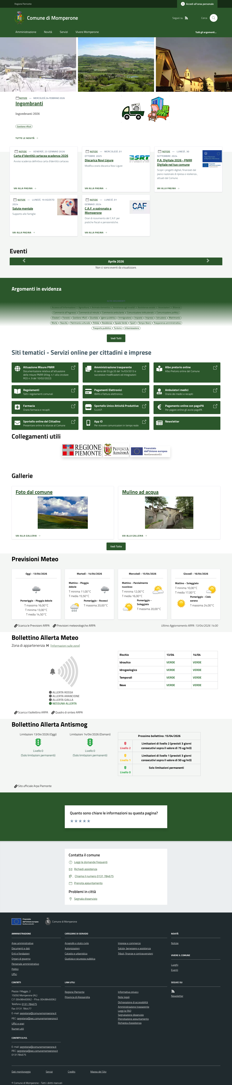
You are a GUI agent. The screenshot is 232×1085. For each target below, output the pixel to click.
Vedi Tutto (116, 546)
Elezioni (56, 317)
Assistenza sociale (146, 307)
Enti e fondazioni (20, 953)
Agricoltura (83, 307)
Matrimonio (174, 317)
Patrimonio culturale (80, 322)
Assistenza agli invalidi (124, 307)
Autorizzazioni (72, 948)
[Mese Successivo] (208, 261)
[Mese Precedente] (24, 261)
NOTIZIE (23, 98)
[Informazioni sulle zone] (65, 646)
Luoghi (174, 965)
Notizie (175, 943)
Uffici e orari (18, 1023)
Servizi (64, 32)
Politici (15, 969)
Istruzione (161, 317)
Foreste (66, 317)
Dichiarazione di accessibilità (133, 1002)
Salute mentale (22, 208)
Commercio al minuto (89, 312)
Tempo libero (144, 322)
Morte (54, 322)
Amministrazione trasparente (133, 1007)
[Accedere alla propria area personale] (197, 4)
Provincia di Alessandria (77, 997)
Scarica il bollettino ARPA (31, 712)
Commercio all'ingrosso (64, 312)
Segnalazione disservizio (131, 1015)
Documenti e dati (21, 948)
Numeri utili (18, 1029)
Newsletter (177, 996)
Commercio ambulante (113, 312)
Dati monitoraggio (21, 1072)
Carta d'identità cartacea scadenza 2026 (41, 156)
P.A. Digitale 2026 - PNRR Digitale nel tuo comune (174, 162)
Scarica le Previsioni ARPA (32, 625)
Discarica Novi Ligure (99, 160)
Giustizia (94, 317)
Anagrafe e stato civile (77, 943)
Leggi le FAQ (124, 1011)
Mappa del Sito (98, 1072)
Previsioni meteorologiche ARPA (74, 625)
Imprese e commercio (129, 943)
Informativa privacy (128, 992)
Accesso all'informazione (64, 307)
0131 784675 (29, 1004)
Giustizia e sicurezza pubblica (80, 959)
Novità (48, 32)
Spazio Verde (121, 322)
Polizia (96, 322)
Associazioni (164, 307)
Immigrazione (124, 317)
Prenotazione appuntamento (133, 1019)
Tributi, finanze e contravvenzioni (135, 953)
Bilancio (176, 307)
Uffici (14, 974)
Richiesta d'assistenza (129, 1023)
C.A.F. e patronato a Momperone (98, 210)
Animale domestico (101, 307)
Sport (132, 322)
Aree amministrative (22, 943)
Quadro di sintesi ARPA (67, 712)
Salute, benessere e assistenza (134, 948)
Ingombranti (29, 103)
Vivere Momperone (87, 32)
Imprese (149, 317)
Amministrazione (25, 32)
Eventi (174, 970)
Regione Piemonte (23, 3)
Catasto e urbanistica (76, 953)
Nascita (64, 322)
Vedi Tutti (116, 338)
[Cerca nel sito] (212, 18)
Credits (71, 1072)
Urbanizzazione (132, 328)
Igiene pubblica (108, 317)
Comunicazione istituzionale (140, 312)
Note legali (124, 997)
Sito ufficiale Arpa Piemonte (33, 786)
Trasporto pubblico (102, 328)
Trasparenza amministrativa (167, 322)
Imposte (138, 317)
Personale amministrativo (25, 964)
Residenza (107, 322)
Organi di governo (21, 959)
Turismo (118, 328)
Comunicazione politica (168, 312)
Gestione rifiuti (80, 317)
